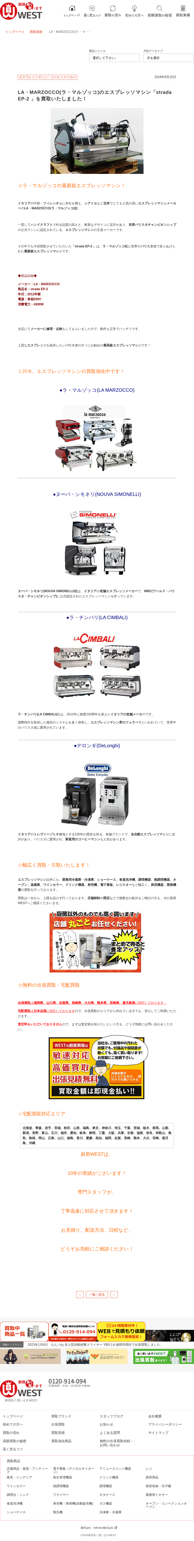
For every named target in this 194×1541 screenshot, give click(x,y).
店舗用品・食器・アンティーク (27, 1470)
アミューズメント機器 (115, 1468)
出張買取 (58, 1424)
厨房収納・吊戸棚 (158, 1486)
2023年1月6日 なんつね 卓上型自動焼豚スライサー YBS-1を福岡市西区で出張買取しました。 (95, 1344)
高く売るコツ (13, 1449)
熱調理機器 (61, 1486)
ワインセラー (16, 1486)
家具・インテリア (19, 1477)
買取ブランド (61, 1416)
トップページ (14, 31)
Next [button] (190, 1344)
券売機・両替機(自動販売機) (73, 1503)
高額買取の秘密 (14, 1441)
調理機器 (105, 1486)
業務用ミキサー (157, 1494)
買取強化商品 (61, 1441)
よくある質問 (110, 1433)
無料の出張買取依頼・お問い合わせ (116, 1443)
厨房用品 (152, 1477)
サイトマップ (158, 1433)
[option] (111, 1344)
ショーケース (16, 1512)
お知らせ (106, 1424)
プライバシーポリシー (165, 1424)
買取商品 (13, 1461)
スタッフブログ (111, 1416)
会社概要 (155, 1416)
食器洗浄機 (15, 1503)
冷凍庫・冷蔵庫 (110, 1512)
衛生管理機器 (62, 1477)
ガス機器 (105, 1503)
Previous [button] (185, 1344)
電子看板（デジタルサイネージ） (73, 1470)
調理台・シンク (18, 1494)
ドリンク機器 (108, 1477)
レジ (149, 1468)
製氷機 (58, 1512)
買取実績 (36, 31)
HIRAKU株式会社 (103, 1527)
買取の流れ (11, 1433)
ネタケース (107, 1494)
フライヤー (61, 1494)
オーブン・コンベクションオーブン (166, 1505)
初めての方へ (13, 1424)
